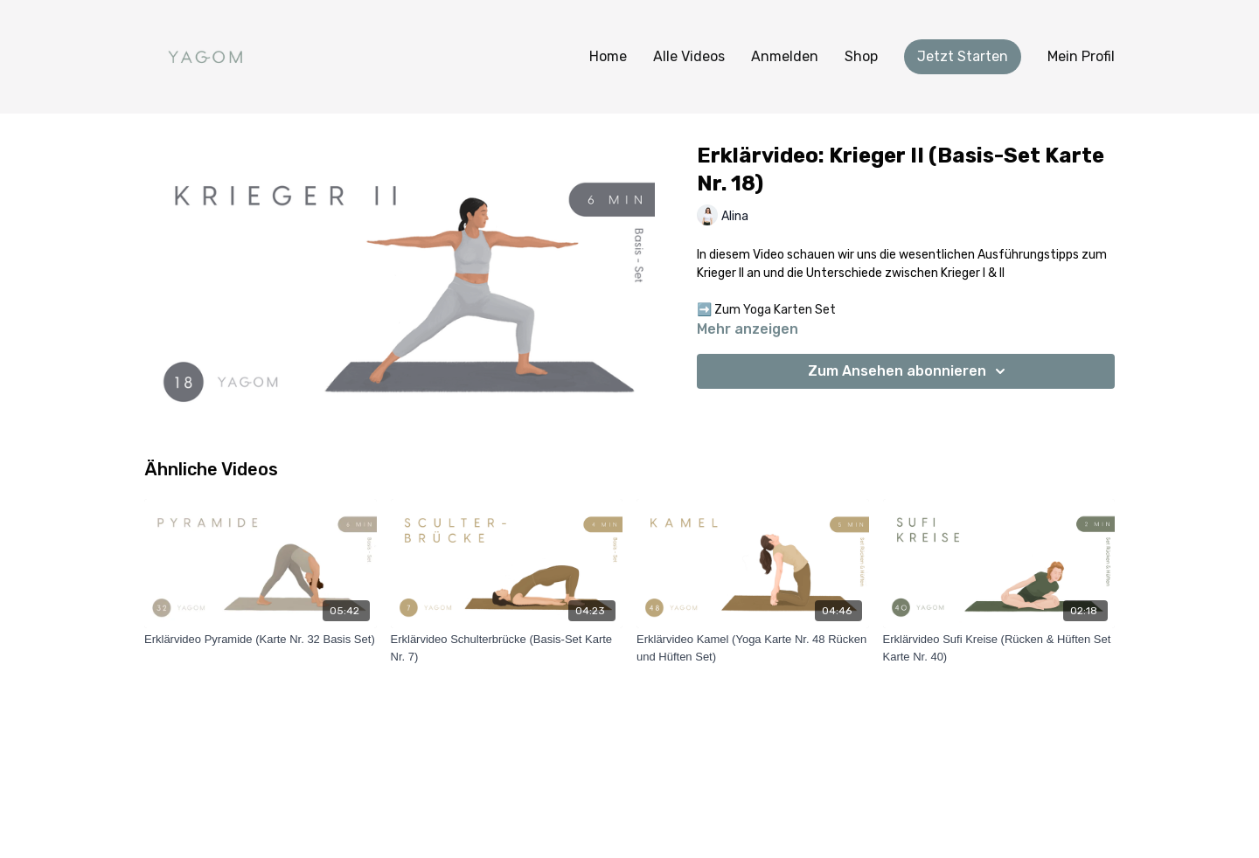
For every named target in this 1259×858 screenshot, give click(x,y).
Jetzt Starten (962, 56)
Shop (861, 56)
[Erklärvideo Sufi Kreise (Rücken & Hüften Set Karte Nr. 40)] (999, 648)
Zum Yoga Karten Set (775, 309)
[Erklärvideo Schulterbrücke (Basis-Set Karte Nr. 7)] (507, 648)
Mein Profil (1081, 56)
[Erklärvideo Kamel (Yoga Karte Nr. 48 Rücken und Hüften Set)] (752, 648)
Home (608, 56)
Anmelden (784, 56)
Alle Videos (689, 56)
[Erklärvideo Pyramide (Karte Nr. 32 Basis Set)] (260, 639)
